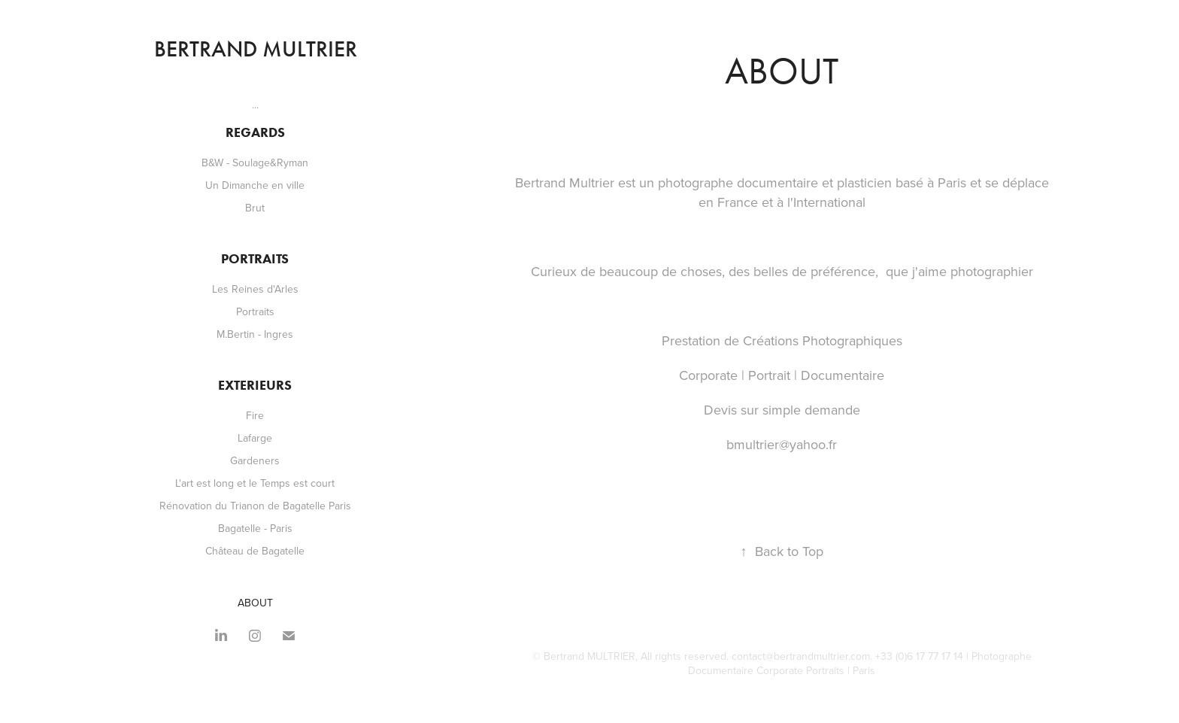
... (255, 104)
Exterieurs (255, 385)
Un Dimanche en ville (255, 185)
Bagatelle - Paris (255, 528)
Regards (255, 132)
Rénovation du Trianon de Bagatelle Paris (255, 505)
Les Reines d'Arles (255, 288)
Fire (255, 415)
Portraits (255, 259)
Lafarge (255, 437)
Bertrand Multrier (255, 48)
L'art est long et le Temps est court (255, 483)
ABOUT (255, 602)
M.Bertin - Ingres (255, 334)
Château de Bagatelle (255, 550)
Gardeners (255, 460)
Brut (255, 207)
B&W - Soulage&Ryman (255, 162)
